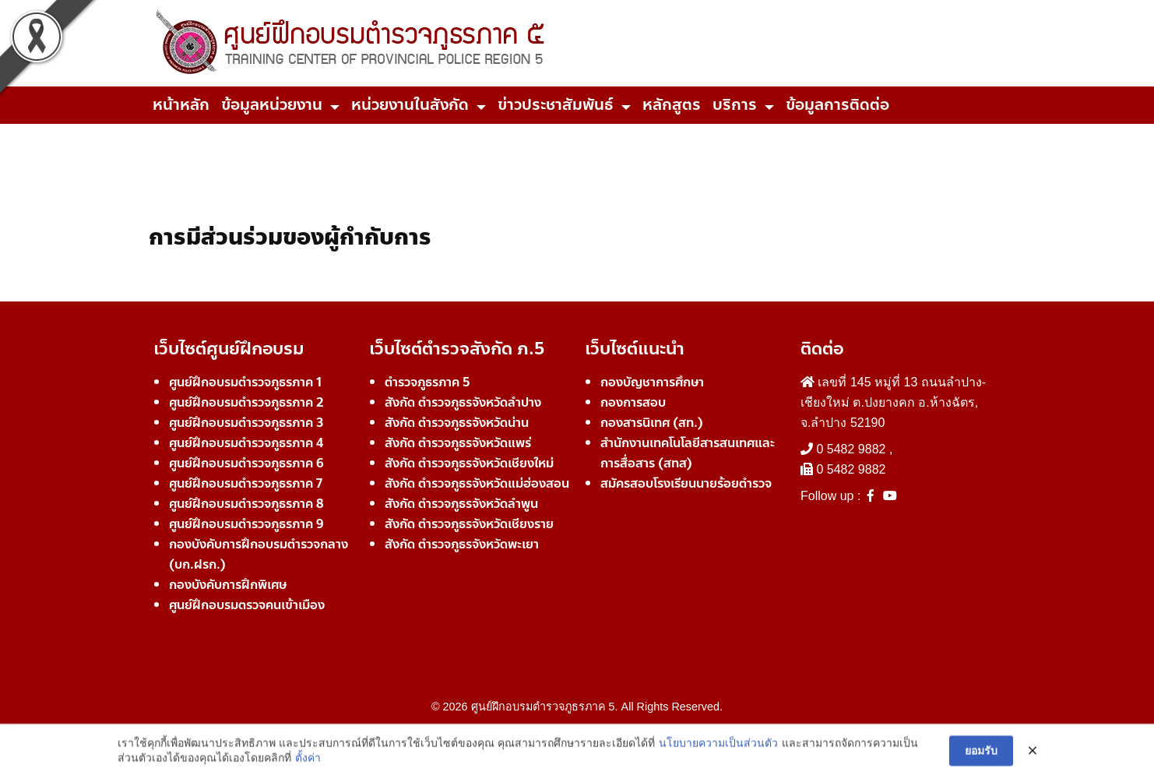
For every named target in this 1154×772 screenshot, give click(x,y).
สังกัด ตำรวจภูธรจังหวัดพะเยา (462, 544)
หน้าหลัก (181, 105)
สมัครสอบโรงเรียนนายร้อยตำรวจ (686, 483)
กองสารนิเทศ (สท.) (651, 422)
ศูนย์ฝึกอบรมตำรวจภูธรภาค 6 (246, 463)
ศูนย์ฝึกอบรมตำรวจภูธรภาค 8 (246, 503)
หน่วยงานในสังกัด (410, 105)
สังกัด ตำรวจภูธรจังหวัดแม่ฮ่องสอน (477, 483)
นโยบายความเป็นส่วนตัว (718, 761)
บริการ (734, 105)
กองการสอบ (633, 402)
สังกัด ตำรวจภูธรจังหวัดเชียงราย (469, 524)
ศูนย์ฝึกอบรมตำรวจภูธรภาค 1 (245, 382)
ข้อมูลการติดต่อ (837, 105)
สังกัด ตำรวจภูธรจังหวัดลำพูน (461, 503)
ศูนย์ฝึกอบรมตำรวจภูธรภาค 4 (246, 443)
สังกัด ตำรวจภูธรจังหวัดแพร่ (458, 443)
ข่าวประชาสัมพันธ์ (556, 105)
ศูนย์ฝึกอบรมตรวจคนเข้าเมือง (247, 605)
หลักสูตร (671, 105)
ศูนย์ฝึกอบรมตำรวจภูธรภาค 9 (246, 524)
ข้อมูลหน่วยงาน (271, 105)
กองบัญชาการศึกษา (652, 382)
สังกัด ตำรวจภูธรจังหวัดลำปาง (463, 402)
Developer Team (577, 734)
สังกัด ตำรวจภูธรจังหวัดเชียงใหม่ (469, 463)
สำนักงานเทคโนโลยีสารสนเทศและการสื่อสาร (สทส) (687, 453)
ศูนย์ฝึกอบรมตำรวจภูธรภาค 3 (246, 422)
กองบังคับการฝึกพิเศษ (228, 584)
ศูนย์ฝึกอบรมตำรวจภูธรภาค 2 (246, 402)
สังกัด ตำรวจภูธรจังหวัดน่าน (457, 422)
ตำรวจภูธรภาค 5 (427, 382)
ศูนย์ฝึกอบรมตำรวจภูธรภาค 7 (245, 483)
